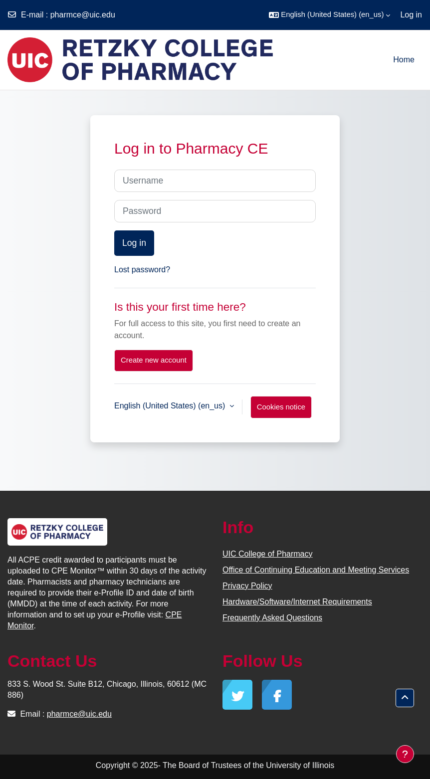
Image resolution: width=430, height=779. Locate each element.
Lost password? (142, 269)
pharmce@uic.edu (82, 14)
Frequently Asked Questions (272, 617)
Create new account (154, 360)
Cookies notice (281, 407)
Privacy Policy (247, 586)
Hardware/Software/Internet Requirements (297, 601)
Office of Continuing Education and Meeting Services (315, 570)
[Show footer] (405, 754)
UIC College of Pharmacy (267, 554)
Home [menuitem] (404, 59)
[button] (329, 15)
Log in (411, 14)
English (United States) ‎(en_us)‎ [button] (170, 405)
